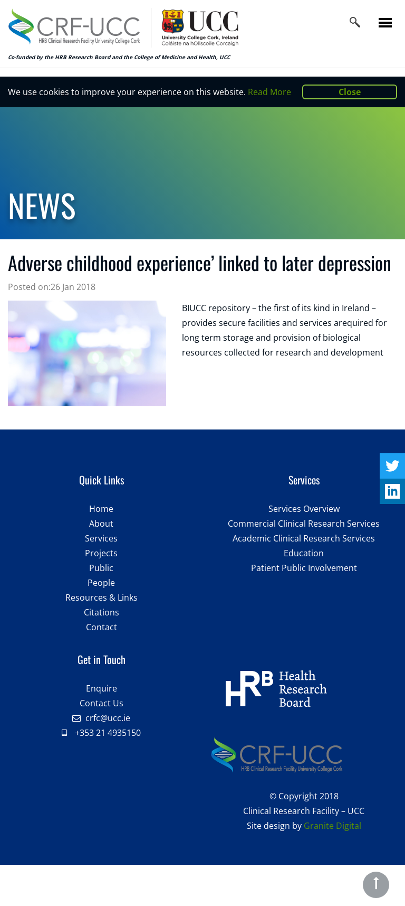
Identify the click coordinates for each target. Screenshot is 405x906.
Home (101, 509)
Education (304, 553)
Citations (101, 612)
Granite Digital (332, 826)
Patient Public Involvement (304, 568)
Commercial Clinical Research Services (304, 523)
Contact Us (101, 703)
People (101, 583)
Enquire (101, 688)
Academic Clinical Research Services (304, 538)
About (101, 523)
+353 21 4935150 (108, 733)
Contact (101, 627)
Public (101, 568)
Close (350, 92)
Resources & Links (101, 597)
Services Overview (304, 509)
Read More (269, 92)
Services (101, 538)
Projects (101, 553)
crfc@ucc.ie (107, 718)
